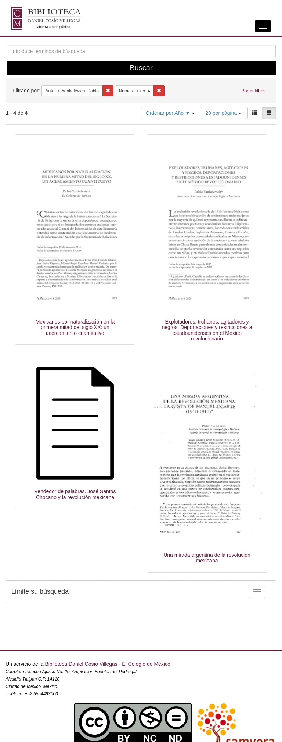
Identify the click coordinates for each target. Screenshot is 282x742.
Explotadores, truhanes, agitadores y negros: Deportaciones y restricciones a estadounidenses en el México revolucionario (207, 330)
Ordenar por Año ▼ (170, 113)
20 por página (224, 113)
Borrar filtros (253, 90)
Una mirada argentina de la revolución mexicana (206, 557)
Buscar (141, 68)
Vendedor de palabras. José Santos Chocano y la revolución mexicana (75, 494)
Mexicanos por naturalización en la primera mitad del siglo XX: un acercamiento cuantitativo (75, 327)
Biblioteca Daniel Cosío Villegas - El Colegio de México (107, 664)
